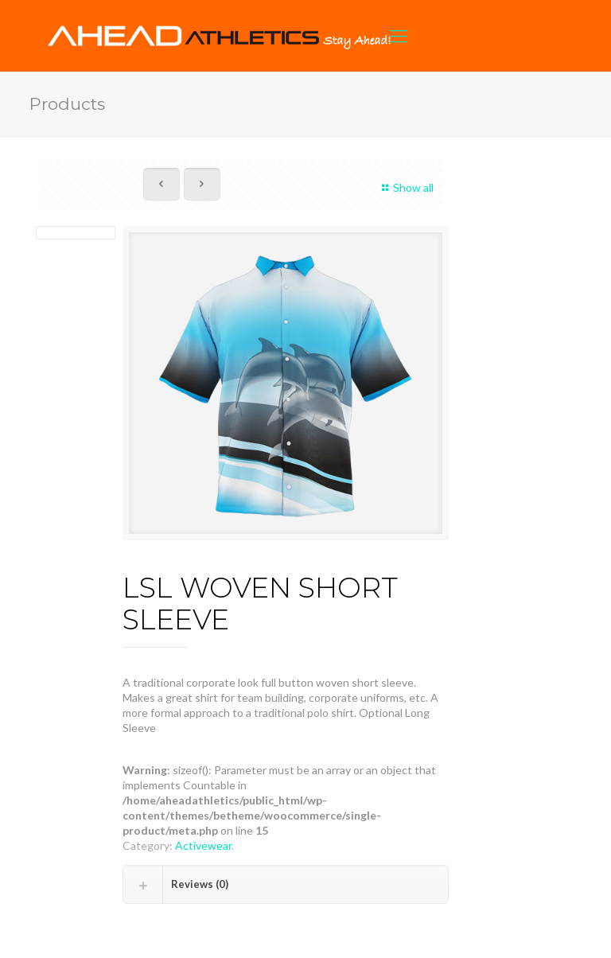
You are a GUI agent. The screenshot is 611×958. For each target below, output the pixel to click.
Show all (405, 187)
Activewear (203, 845)
